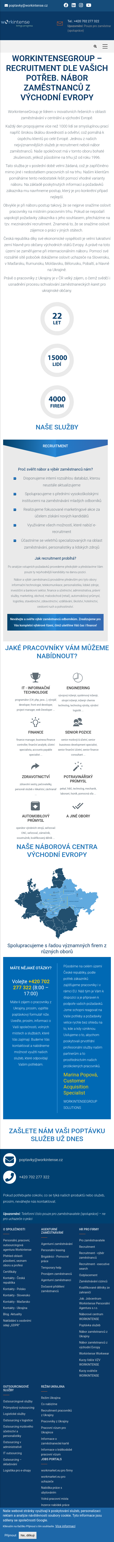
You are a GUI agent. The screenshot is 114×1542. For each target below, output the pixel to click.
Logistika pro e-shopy (17, 1470)
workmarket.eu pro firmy (57, 1470)
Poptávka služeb (89, 1325)
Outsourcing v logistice (18, 1420)
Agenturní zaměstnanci (56, 1280)
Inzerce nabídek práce (55, 1505)
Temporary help (51, 1267)
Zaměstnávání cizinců (93, 1281)
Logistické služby (14, 1414)
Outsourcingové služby (18, 1401)
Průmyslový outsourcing (18, 1407)
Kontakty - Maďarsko (16, 1301)
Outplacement (88, 1275)
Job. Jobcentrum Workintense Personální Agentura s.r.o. (94, 1303)
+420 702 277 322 (34, 1177)
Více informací (65, 1526)
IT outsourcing (12, 1453)
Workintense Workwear (94, 1353)
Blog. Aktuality (12, 1314)
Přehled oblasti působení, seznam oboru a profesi (15, 1260)
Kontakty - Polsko (14, 1289)
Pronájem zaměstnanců (56, 1273)
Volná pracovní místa (54, 1498)
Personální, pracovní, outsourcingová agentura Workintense (17, 1245)
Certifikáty (9, 1271)
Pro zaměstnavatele (92, 1240)
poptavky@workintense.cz (28, 5)
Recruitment (87, 1246)
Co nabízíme (49, 1404)
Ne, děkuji (28, 1535)
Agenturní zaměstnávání (57, 1244)
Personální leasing (53, 1250)
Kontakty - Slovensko (16, 1295)
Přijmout (10, 1535)
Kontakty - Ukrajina (15, 1308)
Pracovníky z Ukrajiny (54, 1421)
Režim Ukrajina (50, 1397)
